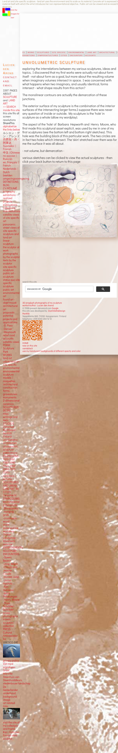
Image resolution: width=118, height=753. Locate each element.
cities (64, 55)
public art (8, 289)
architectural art (10, 307)
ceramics (8, 404)
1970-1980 (9, 459)
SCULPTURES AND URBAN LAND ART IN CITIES (11, 487)
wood (6, 521)
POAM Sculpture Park (8, 348)
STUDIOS (8, 423)
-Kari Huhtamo (8, 588)
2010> (6, 472)
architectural (107, 52)
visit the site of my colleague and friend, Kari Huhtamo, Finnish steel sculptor (11, 731)
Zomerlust (8, 427)
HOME (25, 342)
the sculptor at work (11, 248)
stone (6, 524)
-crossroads (10, 518)
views (16, 342)
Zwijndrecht (9, 495)
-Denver (7, 329)
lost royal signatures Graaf (9, 667)
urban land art (11, 361)
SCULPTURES (11, 407)
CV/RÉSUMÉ (10, 188)
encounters (76, 55)
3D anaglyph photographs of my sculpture (42, 302)
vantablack (27, 348)
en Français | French (11, 164)
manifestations (11, 211)
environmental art (11, 294)
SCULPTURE (10, 97)
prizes (6, 613)
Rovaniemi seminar (9, 542)
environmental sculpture (11, 372)
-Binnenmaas (10, 508)
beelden (7, 175)
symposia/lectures (48, 55)
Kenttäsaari (9, 430)
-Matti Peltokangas (10, 594)
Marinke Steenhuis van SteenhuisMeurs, (12, 677)
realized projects (7, 199)
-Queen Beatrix (7, 558)
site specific (59, 52)
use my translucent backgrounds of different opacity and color (51, 350)
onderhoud (9, 693)
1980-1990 (9, 462)
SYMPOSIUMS (11, 498)
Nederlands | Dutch (10, 170)
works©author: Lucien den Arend (38, 305)
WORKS (7, 355)
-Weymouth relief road (9, 333)
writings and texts (10, 418)
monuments (9, 397)
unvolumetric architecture (10, 441)
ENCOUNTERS (11, 554)
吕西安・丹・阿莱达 (11, 141)
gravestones (10, 394)
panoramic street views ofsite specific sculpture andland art (11, 231)
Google (55, 308)
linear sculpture (8, 242)
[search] (57, 289)
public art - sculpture (9, 274)
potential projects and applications (10, 319)
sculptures (43, 52)
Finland (7, 436)
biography (9, 191)
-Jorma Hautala (7, 581)
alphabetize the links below (11, 127)
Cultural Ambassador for (10, 636)
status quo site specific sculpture (11, 283)
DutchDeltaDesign (56, 310)
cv (23, 52)
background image (10, 698)
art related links (9, 704)
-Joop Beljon (10, 564)
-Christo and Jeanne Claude (10, 570)
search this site (29, 281)
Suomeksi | (9, 146)
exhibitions (28, 55)
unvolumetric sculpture (10, 448)
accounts (90, 55)
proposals (8, 312)
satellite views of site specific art (11, 218)
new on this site (29, 345)
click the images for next (15, 14)
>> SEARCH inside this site (11, 108)
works (31, 52)
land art (92, 52)
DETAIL (7, 410)
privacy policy (11, 660)
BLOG (6, 185)
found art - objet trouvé (9, 301)
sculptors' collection (8, 624)
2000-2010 (9, 469)
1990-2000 (9, 466)
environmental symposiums (11, 503)
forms (6, 391)
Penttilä (25, 313)
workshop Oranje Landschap (9, 534)
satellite (7, 342)
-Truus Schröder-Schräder (8, 606)
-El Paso (8, 325)
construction (10, 387)
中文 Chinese (11, 152)
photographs (10, 616)
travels (7, 619)
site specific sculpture (10, 268)
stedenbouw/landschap (16, 683)
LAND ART (9, 101)
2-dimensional (11, 400)
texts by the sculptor (9, 261)
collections (9, 208)
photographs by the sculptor (11, 255)
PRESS (7, 629)
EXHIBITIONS (10, 456)
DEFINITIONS (10, 182)
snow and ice (10, 528)
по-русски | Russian (10, 157)
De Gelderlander (10, 688)
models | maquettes (9, 379)
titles (5, 414)
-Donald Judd (11, 577)
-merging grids (8, 513)
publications (10, 205)
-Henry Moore (11, 599)
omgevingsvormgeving (16, 178)
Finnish (7, 149)
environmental (76, 52)
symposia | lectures (9, 477)
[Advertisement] (61, 32)
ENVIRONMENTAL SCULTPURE (13, 549)
